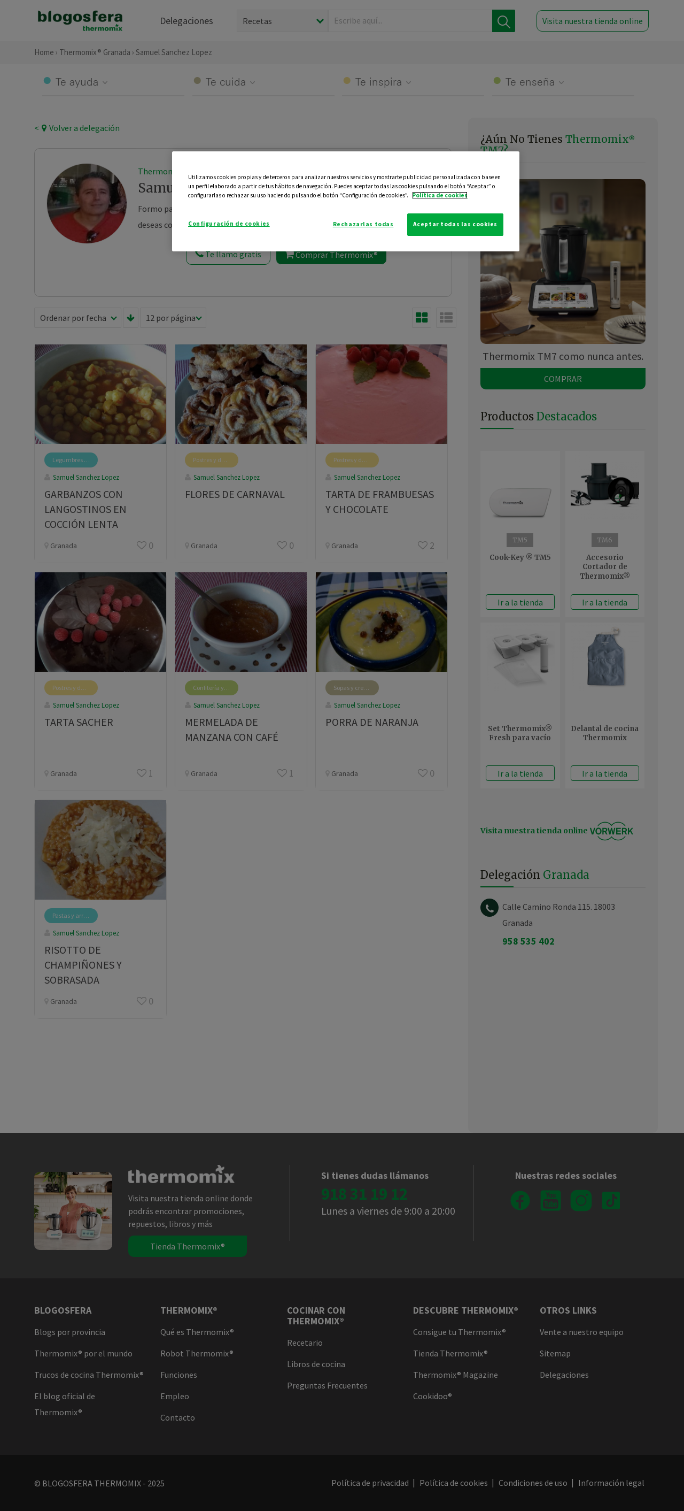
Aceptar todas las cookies (455, 224)
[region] (345, 201)
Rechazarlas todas (363, 224)
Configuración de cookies (229, 223)
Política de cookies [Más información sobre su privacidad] (440, 195)
